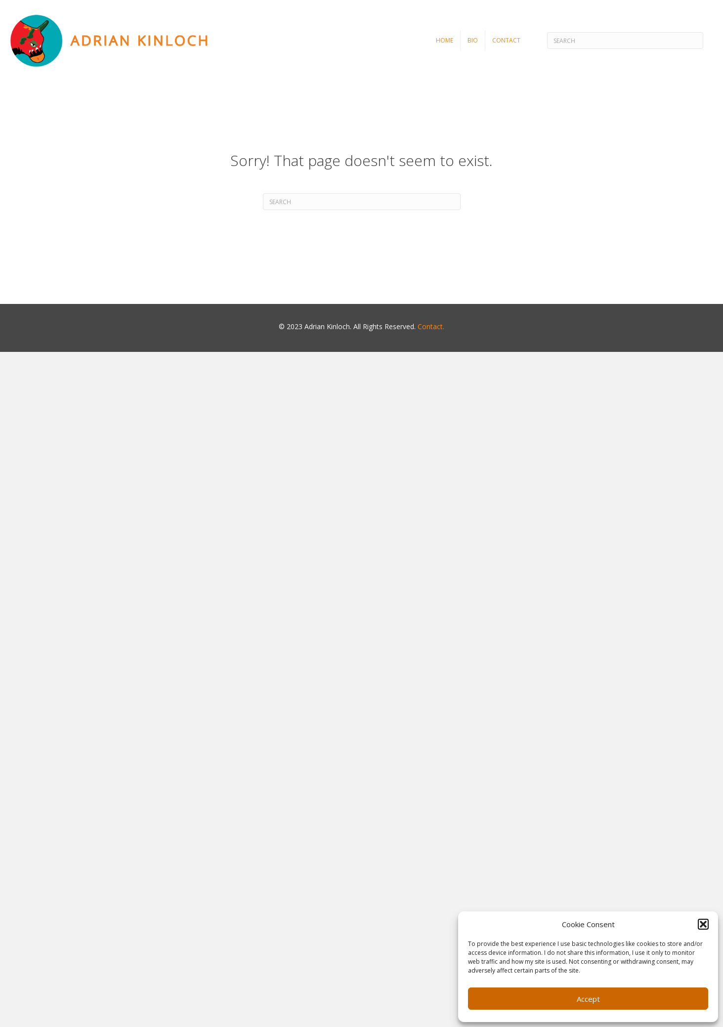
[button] (703, 924)
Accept (588, 999)
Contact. (431, 326)
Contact (506, 40)
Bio (473, 40)
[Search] (625, 40)
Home (444, 40)
